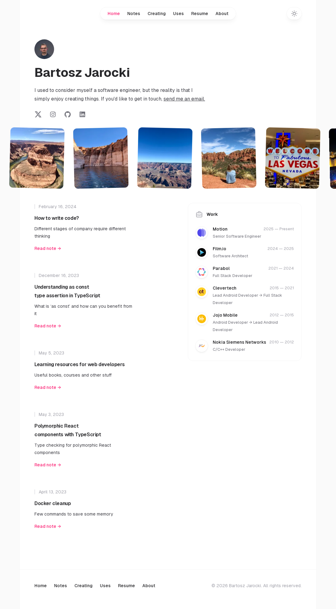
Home (114, 13)
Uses (178, 13)
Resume (199, 13)
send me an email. (184, 99)
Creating (157, 13)
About (221, 13)
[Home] (44, 49)
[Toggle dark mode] (294, 13)
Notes (133, 13)
